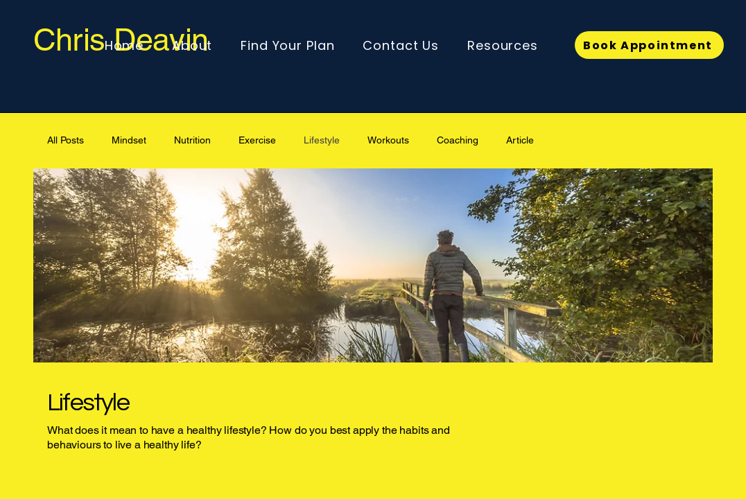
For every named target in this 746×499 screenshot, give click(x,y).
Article (520, 140)
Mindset (129, 140)
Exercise (257, 140)
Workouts (388, 140)
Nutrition (192, 140)
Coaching (457, 140)
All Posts (65, 140)
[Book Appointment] (649, 45)
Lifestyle (322, 140)
